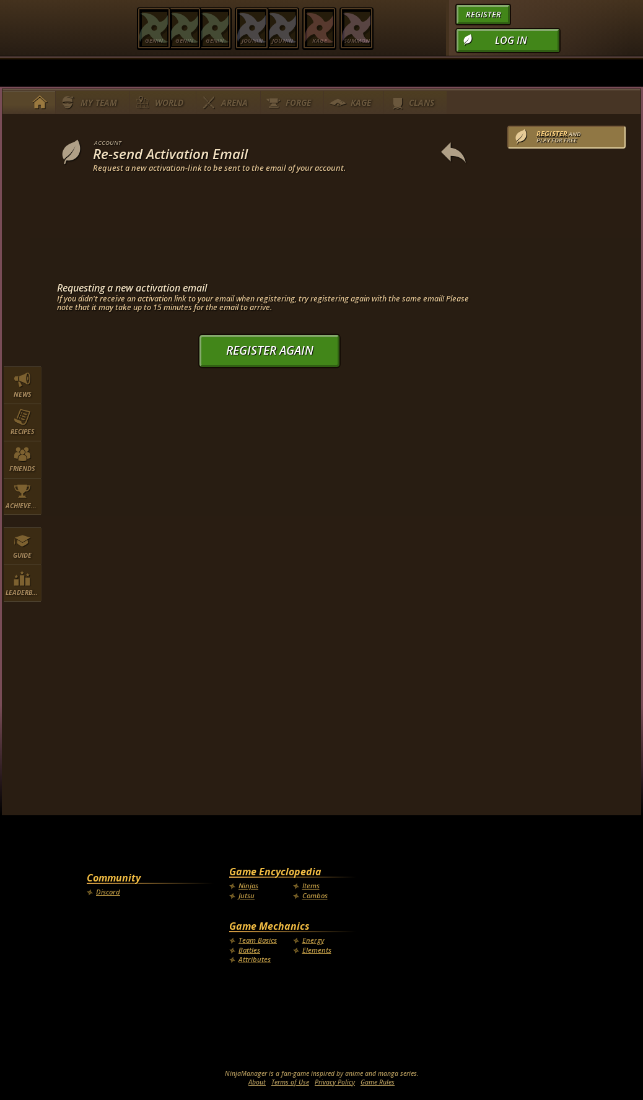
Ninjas (248, 885)
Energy (313, 940)
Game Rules (378, 1082)
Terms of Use (290, 1082)
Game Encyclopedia (275, 871)
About (257, 1082)
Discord (108, 891)
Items (311, 885)
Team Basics (257, 940)
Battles (249, 950)
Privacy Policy (335, 1082)
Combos (315, 895)
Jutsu (246, 895)
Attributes (254, 959)
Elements (316, 950)
